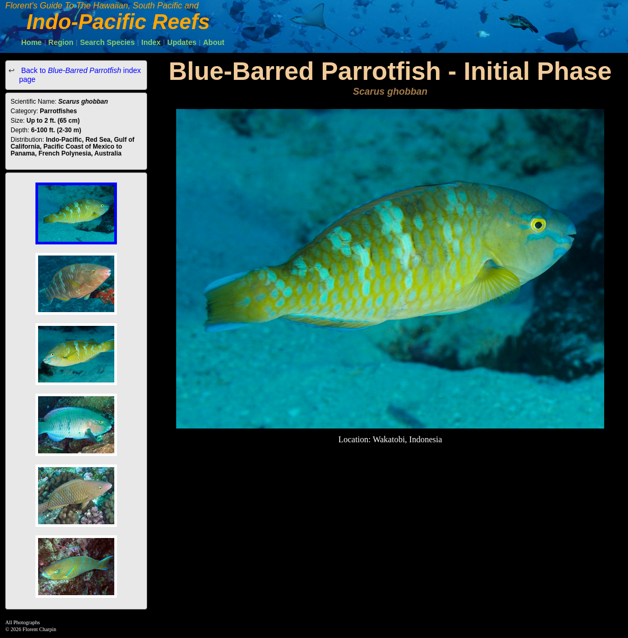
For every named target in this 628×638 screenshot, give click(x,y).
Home (31, 42)
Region (60, 42)
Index (151, 42)
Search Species (107, 42)
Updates (181, 42)
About (213, 42)
